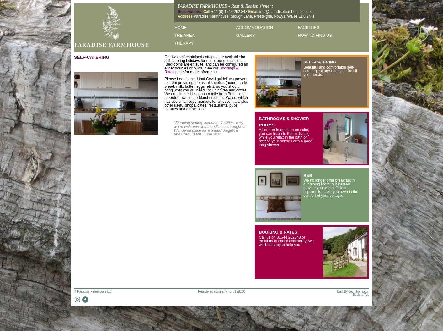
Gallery (245, 35)
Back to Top (361, 294)
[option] (116, 103)
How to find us (315, 35)
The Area (184, 35)
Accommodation (254, 27)
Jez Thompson (359, 291)
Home (180, 27)
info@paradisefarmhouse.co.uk (285, 11)
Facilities (308, 27)
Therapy (184, 43)
